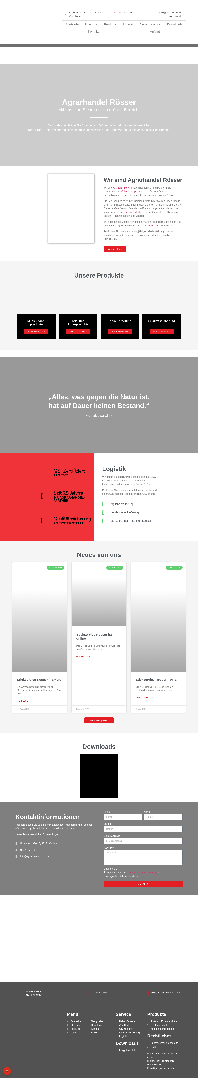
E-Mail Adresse (112, 836)
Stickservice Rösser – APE (156, 679)
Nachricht (109, 848)
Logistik (128, 24)
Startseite (72, 24)
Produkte (110, 24)
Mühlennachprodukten (133, 191)
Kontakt (93, 31)
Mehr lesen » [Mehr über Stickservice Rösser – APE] (142, 698)
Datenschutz (110, 868)
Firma (107, 812)
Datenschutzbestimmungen (143, 872)
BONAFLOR (152, 225)
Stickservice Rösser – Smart (39, 679)
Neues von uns (150, 24)
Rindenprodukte (132, 212)
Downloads (174, 24)
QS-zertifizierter (121, 187)
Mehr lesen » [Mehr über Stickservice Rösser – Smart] (24, 701)
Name (147, 812)
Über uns (91, 24)
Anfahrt (155, 31)
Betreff (107, 824)
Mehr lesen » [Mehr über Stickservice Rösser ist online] (83, 657)
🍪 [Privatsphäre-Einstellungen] (7, 1071)
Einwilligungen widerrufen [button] (161, 1068)
